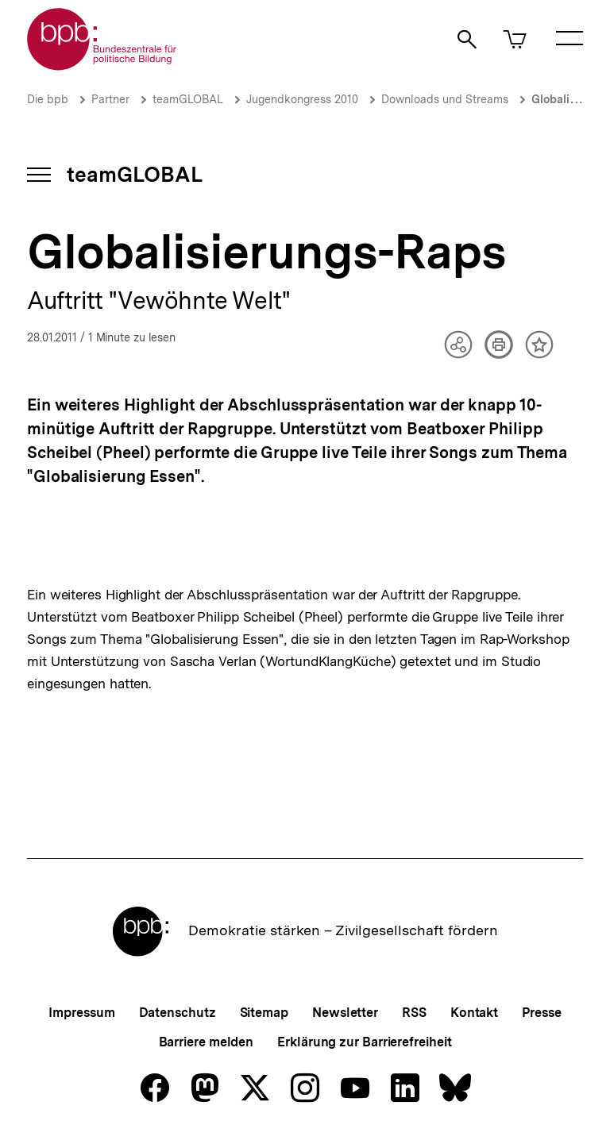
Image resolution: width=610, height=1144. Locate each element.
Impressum (81, 1012)
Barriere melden (206, 1042)
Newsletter (345, 1012)
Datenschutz (177, 1012)
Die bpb (47, 99)
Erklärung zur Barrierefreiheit (364, 1042)
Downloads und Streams (444, 99)
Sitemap (264, 1012)
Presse (541, 1012)
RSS (414, 1012)
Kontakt (474, 1012)
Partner (110, 99)
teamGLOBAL (187, 99)
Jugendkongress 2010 (302, 99)
